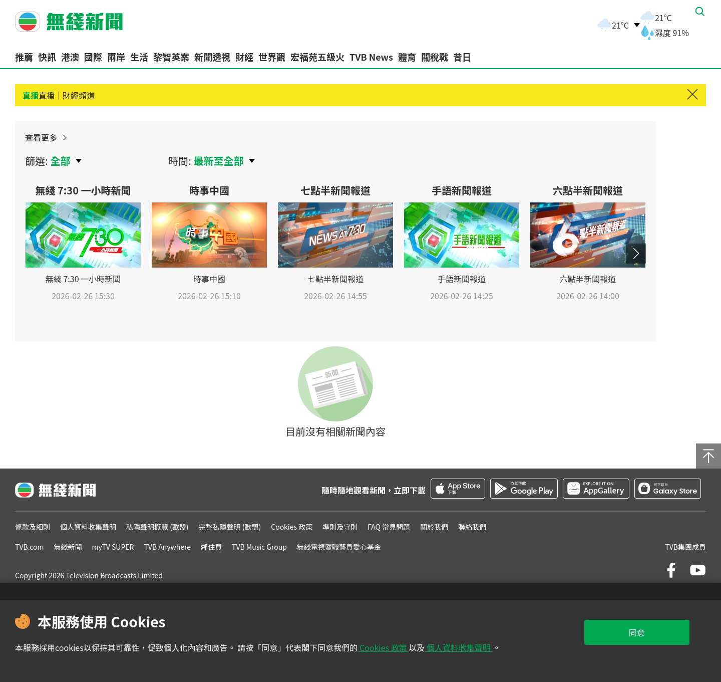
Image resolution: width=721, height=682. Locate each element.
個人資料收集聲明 (458, 647)
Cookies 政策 (383, 647)
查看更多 (621, 143)
